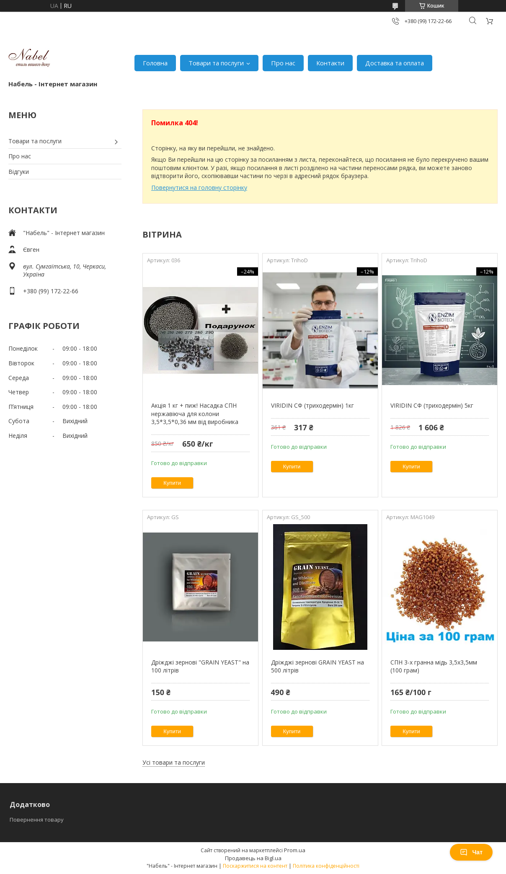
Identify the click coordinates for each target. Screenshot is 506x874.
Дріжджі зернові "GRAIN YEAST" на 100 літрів (200, 666)
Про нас (283, 63)
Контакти (330, 63)
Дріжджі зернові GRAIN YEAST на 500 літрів (317, 666)
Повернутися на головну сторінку (199, 187)
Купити (172, 483)
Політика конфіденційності (326, 865)
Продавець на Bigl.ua (253, 858)
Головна (155, 63)
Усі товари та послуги (173, 762)
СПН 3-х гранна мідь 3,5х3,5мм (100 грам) (433, 666)
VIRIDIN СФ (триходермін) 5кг (431, 405)
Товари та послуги (216, 63)
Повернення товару (37, 819)
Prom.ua (294, 850)
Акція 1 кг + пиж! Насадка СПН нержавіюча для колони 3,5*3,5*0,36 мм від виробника (194, 413)
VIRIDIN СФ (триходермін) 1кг (312, 405)
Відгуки (18, 172)
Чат (471, 852)
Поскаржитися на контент (255, 865)
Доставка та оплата (394, 63)
